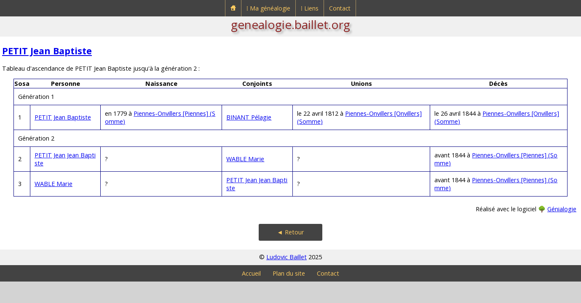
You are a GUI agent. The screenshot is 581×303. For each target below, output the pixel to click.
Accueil (251, 273)
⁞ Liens (310, 8)
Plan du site (289, 273)
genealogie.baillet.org (290, 24)
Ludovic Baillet (286, 257)
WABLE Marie (245, 159)
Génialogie (561, 209)
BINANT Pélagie (248, 117)
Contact (340, 8)
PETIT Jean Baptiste (47, 51)
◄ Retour (290, 232)
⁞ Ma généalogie (268, 8)
